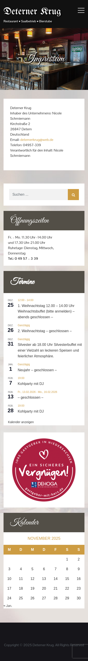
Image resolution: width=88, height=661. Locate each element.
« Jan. (8, 605)
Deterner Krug (32, 12)
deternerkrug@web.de (36, 139)
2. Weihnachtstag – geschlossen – (45, 331)
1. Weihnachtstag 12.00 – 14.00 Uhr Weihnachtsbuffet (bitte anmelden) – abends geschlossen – (46, 311)
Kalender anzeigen (21, 422)
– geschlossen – (30, 397)
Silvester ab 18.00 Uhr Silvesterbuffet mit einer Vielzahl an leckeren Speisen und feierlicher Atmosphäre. (50, 350)
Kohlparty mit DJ (31, 384)
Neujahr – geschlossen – (37, 370)
